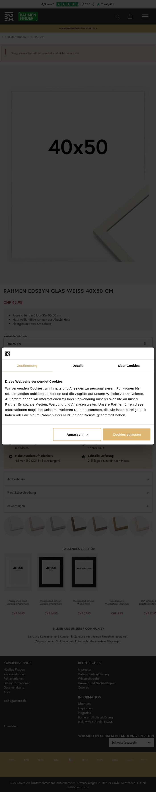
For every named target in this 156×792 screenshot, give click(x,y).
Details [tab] (78, 365)
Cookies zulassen (127, 434)
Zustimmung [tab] (27, 365)
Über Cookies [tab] (129, 365)
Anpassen (77, 434)
